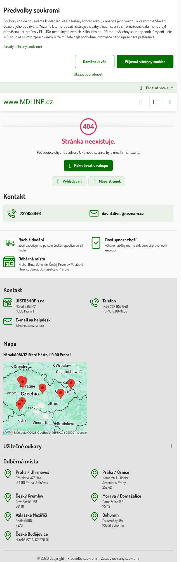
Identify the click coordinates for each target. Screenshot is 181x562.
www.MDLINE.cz (28, 102)
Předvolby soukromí (82, 558)
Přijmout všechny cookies (145, 61)
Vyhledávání (69, 181)
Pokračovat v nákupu (87, 166)
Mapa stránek (106, 181)
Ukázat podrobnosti (88, 74)
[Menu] (170, 102)
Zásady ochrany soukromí (120, 558)
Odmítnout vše (94, 61)
